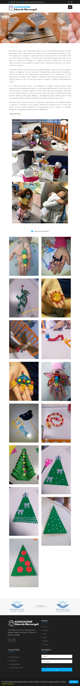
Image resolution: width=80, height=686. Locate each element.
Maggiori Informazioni (8, 684)
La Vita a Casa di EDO (16, 668)
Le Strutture (13, 661)
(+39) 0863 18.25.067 (15, 2)
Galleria (45, 641)
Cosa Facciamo (18, 37)
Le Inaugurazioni (14, 664)
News (45, 634)
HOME (45, 627)
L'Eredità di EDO (14, 657)
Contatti (45, 644)
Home (9, 37)
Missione (46, 630)
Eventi (45, 637)
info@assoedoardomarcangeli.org (34, 2)
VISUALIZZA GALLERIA (41, 231)
